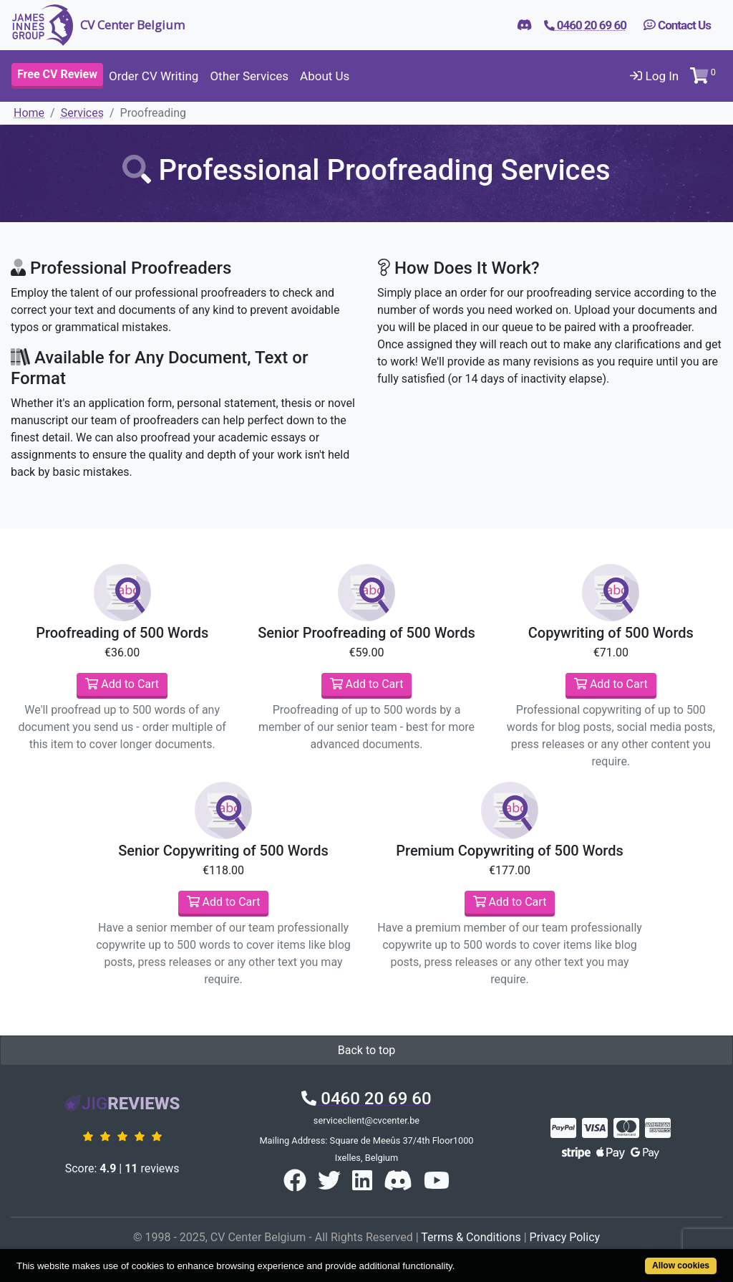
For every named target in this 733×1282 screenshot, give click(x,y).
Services (82, 113)
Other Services (249, 76)
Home (29, 113)
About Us (324, 76)
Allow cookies (680, 1266)
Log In (654, 76)
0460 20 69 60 (366, 1099)
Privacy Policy (565, 1237)
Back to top (366, 1050)
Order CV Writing (153, 76)
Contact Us (677, 25)
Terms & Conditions (471, 1237)
